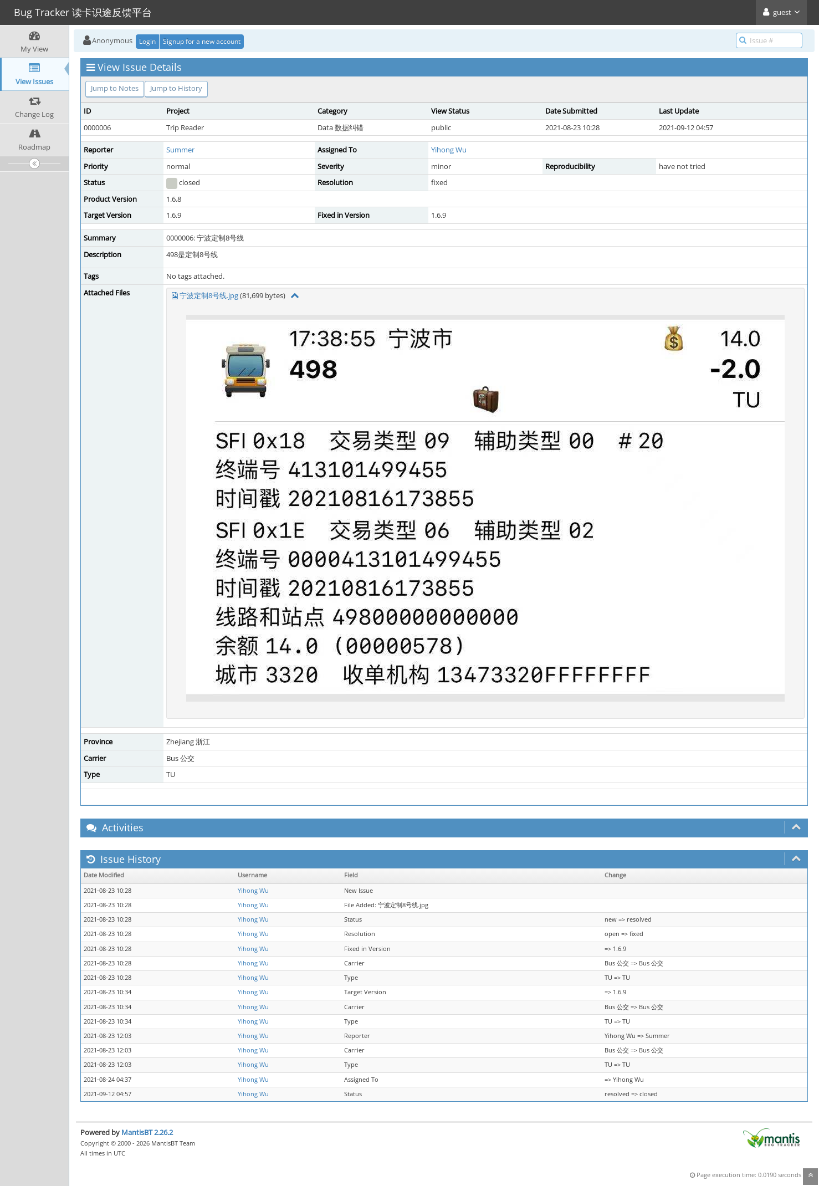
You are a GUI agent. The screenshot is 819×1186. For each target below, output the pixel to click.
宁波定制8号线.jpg (209, 295)
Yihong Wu (449, 150)
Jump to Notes (115, 88)
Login (147, 41)
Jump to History (176, 88)
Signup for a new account (201, 41)
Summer (180, 150)
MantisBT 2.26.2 (147, 1132)
